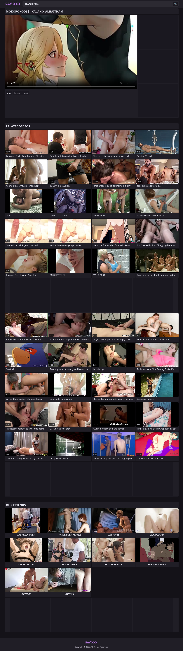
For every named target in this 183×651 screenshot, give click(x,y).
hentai (17, 93)
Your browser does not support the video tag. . (71, 52)
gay (9, 93)
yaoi (26, 93)
